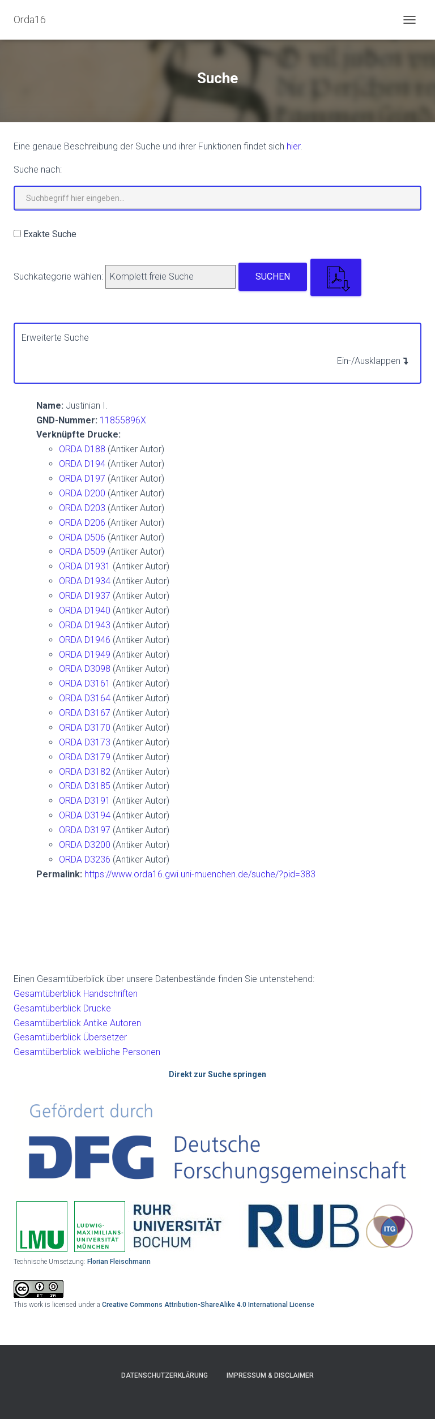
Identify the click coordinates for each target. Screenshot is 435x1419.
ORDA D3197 (84, 830)
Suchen (272, 276)
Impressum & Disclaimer (270, 1375)
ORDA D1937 (84, 595)
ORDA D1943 (84, 625)
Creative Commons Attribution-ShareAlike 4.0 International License (208, 1305)
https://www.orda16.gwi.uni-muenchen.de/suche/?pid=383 (199, 874)
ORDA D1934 (84, 581)
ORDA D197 (82, 478)
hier (293, 146)
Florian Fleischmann (119, 1262)
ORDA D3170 (84, 727)
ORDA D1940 (84, 610)
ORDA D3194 (84, 815)
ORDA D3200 (84, 844)
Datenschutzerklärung (164, 1375)
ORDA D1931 (84, 566)
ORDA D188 (82, 449)
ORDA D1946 (84, 640)
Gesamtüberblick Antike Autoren (77, 1023)
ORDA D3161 (84, 683)
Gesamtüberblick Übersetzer (70, 1037)
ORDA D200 (82, 493)
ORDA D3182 (84, 771)
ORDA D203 (82, 508)
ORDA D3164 (84, 698)
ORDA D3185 (84, 786)
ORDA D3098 (84, 668)
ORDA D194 (82, 463)
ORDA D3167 (84, 713)
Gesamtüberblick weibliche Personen (87, 1052)
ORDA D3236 (84, 859)
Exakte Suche (49, 234)
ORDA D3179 (84, 757)
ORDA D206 (82, 522)
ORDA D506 (82, 537)
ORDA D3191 (84, 800)
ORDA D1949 (84, 654)
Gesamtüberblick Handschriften (76, 993)
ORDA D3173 (84, 742)
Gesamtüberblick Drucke (62, 1008)
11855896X (123, 420)
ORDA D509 (82, 551)
